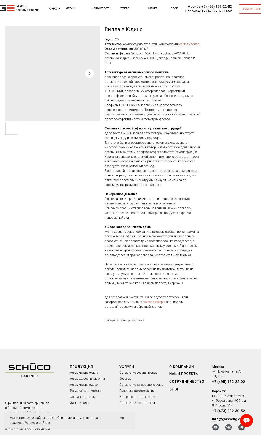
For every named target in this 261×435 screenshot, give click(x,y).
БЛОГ (174, 389)
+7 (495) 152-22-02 (228, 381)
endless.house (189, 44)
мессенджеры (155, 302)
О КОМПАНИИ (181, 367)
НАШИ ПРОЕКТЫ (184, 374)
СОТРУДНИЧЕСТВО (186, 381)
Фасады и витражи (83, 396)
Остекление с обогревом (137, 403)
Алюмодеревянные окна (87, 378)
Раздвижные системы (85, 390)
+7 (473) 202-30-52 (228, 411)
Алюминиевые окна (84, 372)
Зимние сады (79, 403)
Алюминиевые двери (84, 384)
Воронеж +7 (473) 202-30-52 (208, 11)
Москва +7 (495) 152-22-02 (209, 7)
